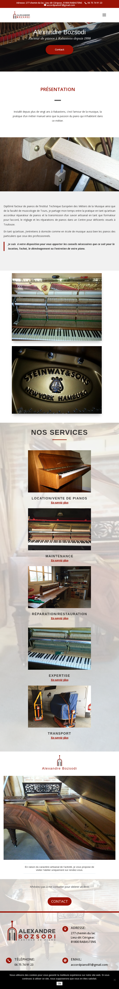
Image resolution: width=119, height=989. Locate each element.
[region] (59, 36)
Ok (59, 983)
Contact (59, 901)
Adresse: (78, 928)
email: (76, 959)
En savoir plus (59, 502)
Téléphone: (24, 959)
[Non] (114, 980)
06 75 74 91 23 (94, 2)
